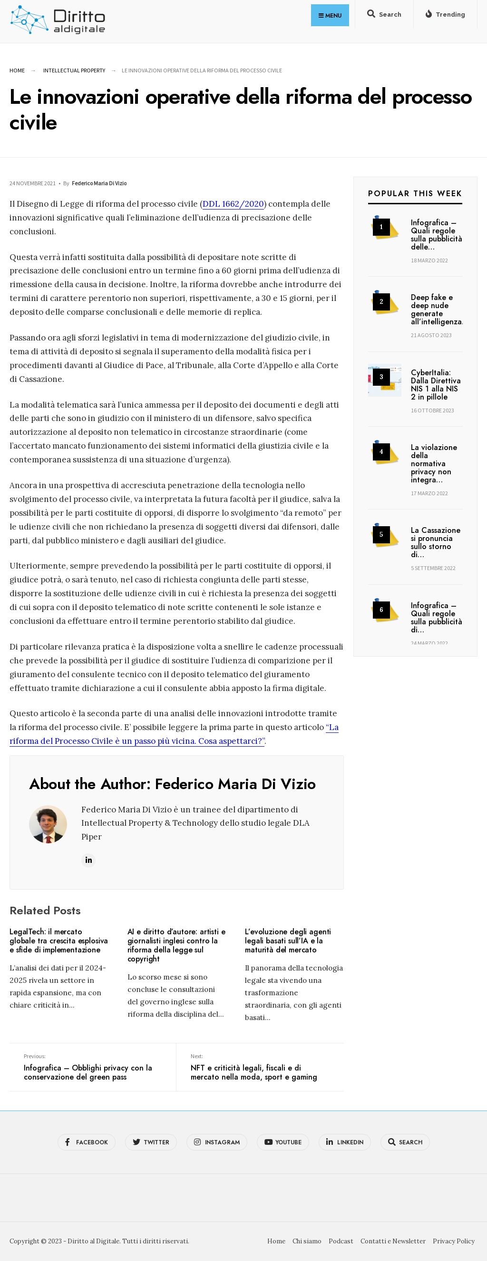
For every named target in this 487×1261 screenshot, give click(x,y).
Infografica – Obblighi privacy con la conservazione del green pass (93, 1067)
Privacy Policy (454, 1241)
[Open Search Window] (384, 16)
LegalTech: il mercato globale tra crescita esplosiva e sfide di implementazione (59, 940)
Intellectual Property (74, 70)
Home (17, 70)
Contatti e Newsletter (393, 1241)
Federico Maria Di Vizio (99, 183)
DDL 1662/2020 (233, 204)
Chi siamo (306, 1241)
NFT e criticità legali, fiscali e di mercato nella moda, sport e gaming (260, 1067)
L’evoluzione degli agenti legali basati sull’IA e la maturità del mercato (288, 940)
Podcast (341, 1241)
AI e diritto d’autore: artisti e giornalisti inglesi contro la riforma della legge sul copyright (176, 945)
